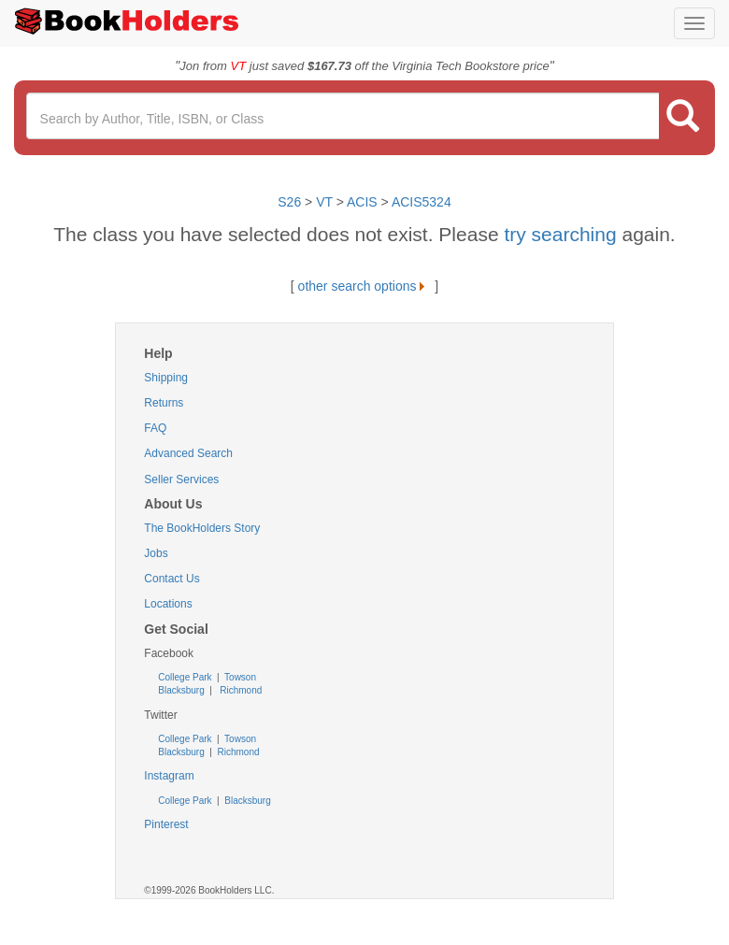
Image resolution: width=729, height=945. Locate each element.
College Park (186, 677)
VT (326, 201)
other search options (365, 286)
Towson (239, 677)
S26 (289, 201)
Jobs (155, 553)
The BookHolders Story (202, 528)
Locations (168, 603)
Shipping (166, 377)
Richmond (239, 690)
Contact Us (171, 578)
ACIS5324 (421, 201)
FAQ (155, 428)
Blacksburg (181, 690)
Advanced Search (188, 453)
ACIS (362, 201)
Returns (163, 402)
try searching (563, 234)
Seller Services (181, 479)
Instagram (168, 775)
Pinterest (166, 824)
